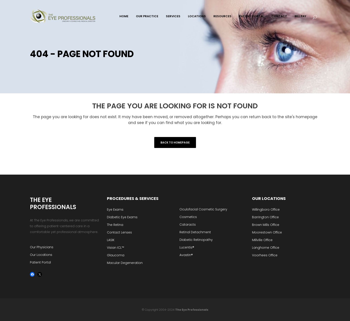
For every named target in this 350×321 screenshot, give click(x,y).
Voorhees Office (264, 255)
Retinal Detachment (195, 232)
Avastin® (186, 255)
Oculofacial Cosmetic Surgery (203, 209)
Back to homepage (175, 142)
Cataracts (187, 224)
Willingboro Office (266, 209)
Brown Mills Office (265, 225)
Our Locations (41, 255)
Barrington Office (265, 217)
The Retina (115, 225)
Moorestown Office (267, 232)
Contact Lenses (119, 232)
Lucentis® (186, 247)
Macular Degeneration (125, 263)
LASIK (111, 240)
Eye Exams (115, 209)
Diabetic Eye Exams (122, 217)
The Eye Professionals (191, 310)
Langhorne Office (265, 247)
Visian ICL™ (115, 247)
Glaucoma (115, 255)
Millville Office (262, 240)
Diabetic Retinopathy (196, 240)
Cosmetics (188, 217)
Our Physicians (41, 247)
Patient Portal (40, 262)
